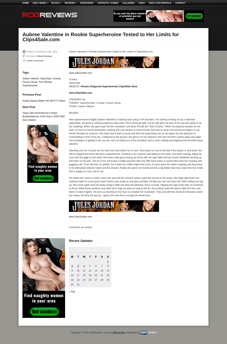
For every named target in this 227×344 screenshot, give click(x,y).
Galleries (128, 3)
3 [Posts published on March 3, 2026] (78, 266)
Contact (180, 3)
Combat (56, 78)
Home (25, 3)
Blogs (56, 3)
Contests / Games (108, 3)
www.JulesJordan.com (80, 73)
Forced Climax (29, 82)
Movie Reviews (45, 56)
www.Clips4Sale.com (80, 93)
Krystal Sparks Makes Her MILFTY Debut (43, 100)
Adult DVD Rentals (160, 3)
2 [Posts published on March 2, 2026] (72, 266)
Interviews (86, 3)
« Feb (72, 291)
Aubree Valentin (30, 78)
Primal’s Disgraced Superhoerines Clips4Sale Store (109, 86)
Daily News (40, 3)
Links (141, 3)
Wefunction (119, 332)
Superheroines (30, 85)
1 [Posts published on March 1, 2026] (108, 261)
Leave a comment (35, 60)
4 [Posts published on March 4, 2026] (84, 266)
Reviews (70, 3)
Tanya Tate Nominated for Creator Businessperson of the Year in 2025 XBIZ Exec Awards (43, 116)
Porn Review (45, 82)
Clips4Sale (45, 78)
